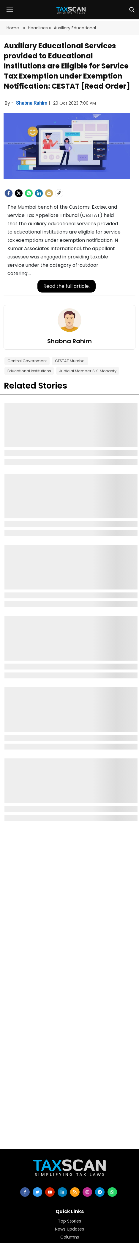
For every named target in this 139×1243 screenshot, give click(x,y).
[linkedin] (62, 1192)
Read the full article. (66, 286)
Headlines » (39, 28)
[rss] (75, 1192)
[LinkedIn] (39, 193)
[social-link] (59, 193)
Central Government (27, 360)
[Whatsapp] (29, 193)
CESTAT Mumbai (70, 360)
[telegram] (100, 1192)
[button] (9, 14)
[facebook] (8, 193)
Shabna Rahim (32, 103)
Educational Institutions (29, 370)
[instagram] (87, 1192)
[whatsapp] (112, 1192)
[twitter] (37, 1192)
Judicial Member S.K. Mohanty (87, 370)
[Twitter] (19, 193)
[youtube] (50, 1192)
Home (13, 28)
